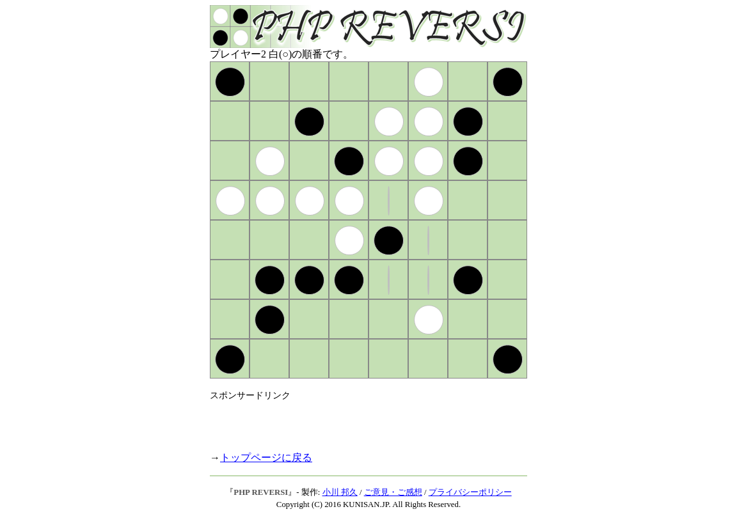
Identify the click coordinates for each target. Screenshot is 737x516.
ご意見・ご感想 (393, 492)
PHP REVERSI (261, 492)
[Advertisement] (359, 421)
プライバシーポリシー (470, 492)
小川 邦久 (340, 492)
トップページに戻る (266, 457)
